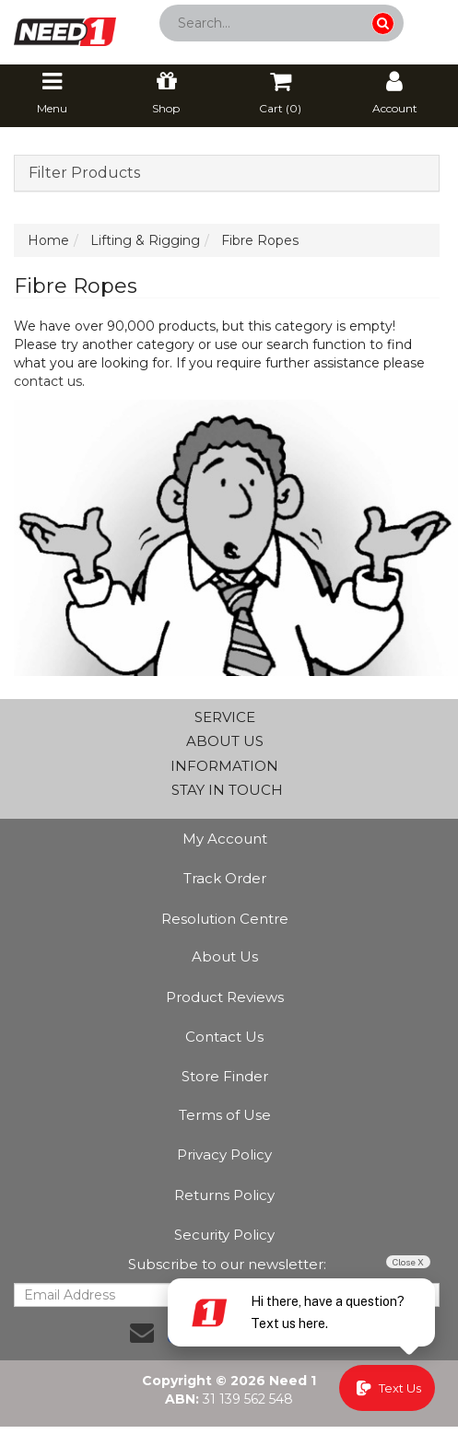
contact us (48, 381)
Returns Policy (224, 1195)
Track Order (224, 878)
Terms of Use (225, 1115)
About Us (225, 956)
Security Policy (224, 1234)
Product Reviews (225, 997)
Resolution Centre (224, 918)
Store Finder (225, 1076)
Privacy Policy (224, 1154)
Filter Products (84, 173)
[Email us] (142, 1332)
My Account (224, 838)
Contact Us (224, 1036)
